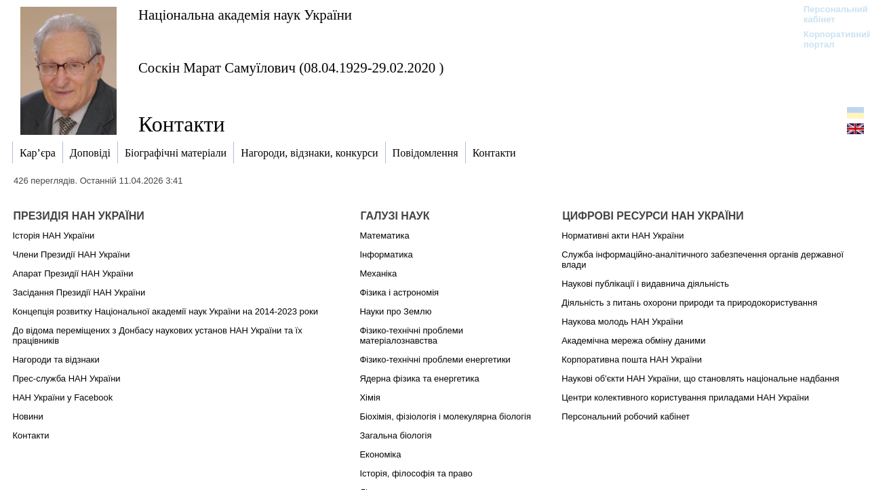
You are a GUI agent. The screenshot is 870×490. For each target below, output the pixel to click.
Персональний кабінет (829, 14)
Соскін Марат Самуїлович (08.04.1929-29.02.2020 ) (290, 67)
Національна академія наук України (245, 14)
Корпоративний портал (829, 39)
